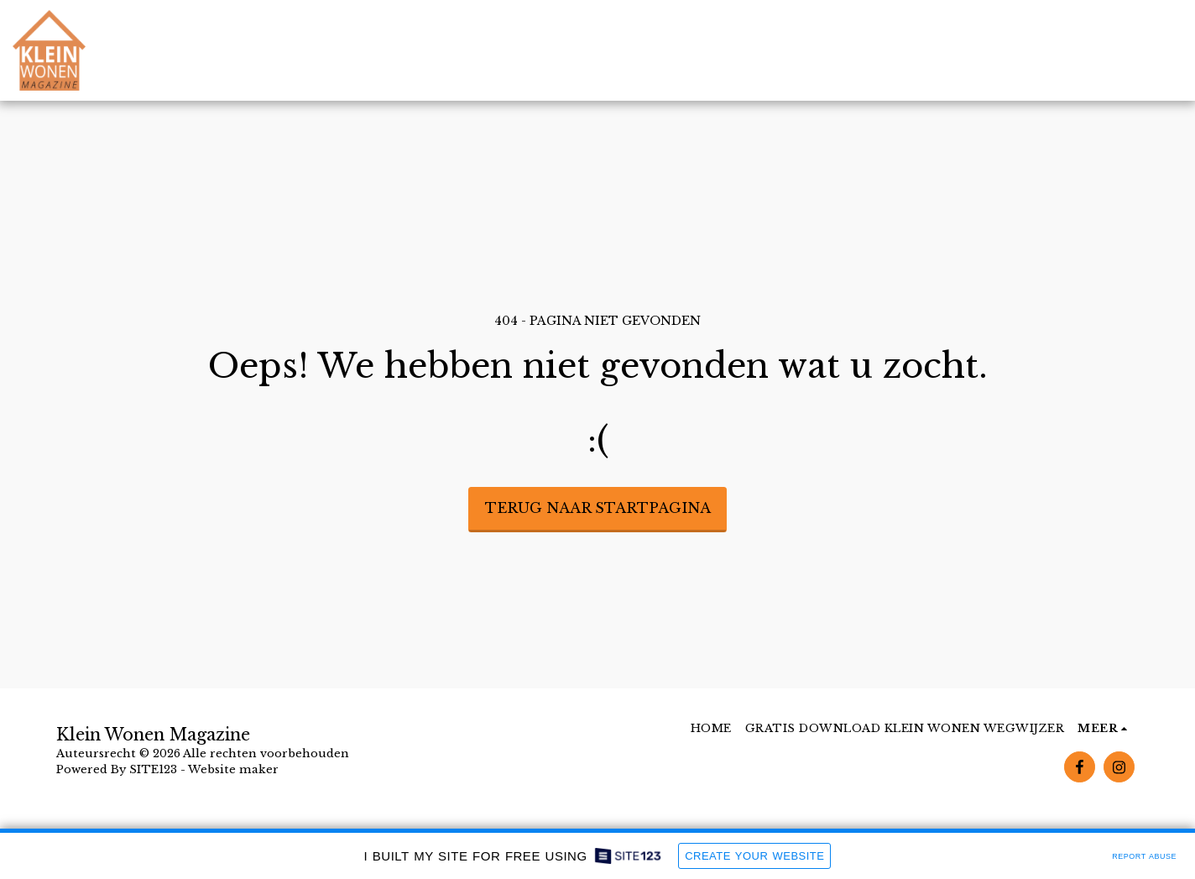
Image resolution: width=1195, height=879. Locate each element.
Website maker (233, 769)
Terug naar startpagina (598, 508)
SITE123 (153, 769)
